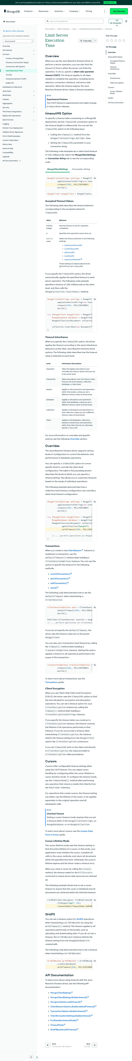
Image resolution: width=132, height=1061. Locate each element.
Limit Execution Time (14, 71)
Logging (6, 124)
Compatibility (8, 152)
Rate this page (111, 36)
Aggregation (8, 103)
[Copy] (94, 178)
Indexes (6, 99)
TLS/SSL (9, 75)
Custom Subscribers (10, 140)
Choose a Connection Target (17, 62)
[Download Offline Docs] (31, 1056)
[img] (107, 40)
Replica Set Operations (12, 116)
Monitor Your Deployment (13, 128)
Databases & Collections (12, 87)
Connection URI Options (15, 66)
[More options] (95, 40)
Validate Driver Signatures (13, 132)
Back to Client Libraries (13, 31)
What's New (7, 144)
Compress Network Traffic (16, 79)
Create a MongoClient (15, 58)
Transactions (51, 682)
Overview (6, 46)
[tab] (57, 169)
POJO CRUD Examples (11, 136)
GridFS (80, 919)
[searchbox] (74, 21)
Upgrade (6, 157)
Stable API (10, 83)
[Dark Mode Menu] (126, 21)
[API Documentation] (18, 161)
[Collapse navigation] (37, 1057)
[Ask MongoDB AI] (115, 21)
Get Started (119, 11)
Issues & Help (8, 148)
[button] (18, 41)
